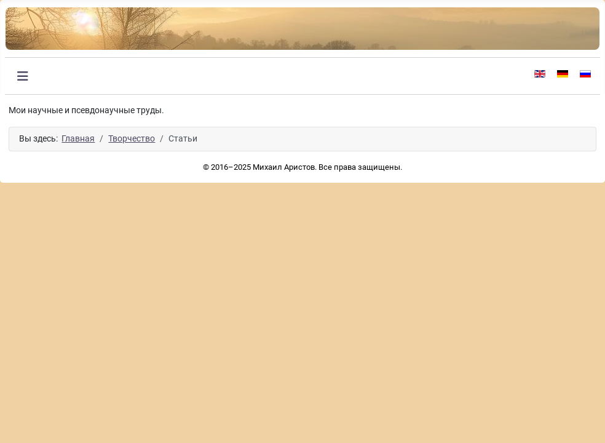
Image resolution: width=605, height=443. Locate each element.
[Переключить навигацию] (22, 76)
